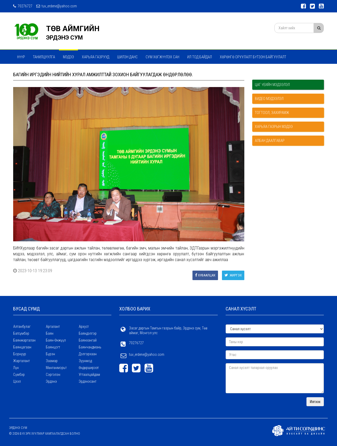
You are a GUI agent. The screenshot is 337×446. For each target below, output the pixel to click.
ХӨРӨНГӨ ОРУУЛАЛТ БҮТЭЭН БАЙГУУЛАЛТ (253, 57)
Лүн (16, 368)
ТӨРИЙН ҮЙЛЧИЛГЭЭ (84, 71)
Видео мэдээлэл (269, 99)
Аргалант (53, 326)
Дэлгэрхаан (88, 354)
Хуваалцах (205, 275)
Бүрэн (50, 354)
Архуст (84, 326)
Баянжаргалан (24, 340)
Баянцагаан (22, 347)
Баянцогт (53, 347)
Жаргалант (21, 361)
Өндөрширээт (89, 368)
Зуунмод (85, 361)
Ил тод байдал (199, 57)
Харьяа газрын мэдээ (274, 126)
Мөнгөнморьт (56, 368)
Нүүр (21, 57)
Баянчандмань (90, 347)
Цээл (17, 381)
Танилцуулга (44, 57)
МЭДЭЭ (68, 57)
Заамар (52, 361)
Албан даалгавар (270, 140)
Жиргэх (233, 275)
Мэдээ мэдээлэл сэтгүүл (39, 71)
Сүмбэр (19, 374)
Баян (49, 333)
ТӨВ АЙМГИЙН (73, 28)
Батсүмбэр (21, 333)
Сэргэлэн (53, 374)
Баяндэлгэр (88, 333)
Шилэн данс (127, 57)
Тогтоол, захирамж (272, 113)
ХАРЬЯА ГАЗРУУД (95, 57)
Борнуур (19, 354)
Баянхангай (88, 340)
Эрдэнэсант (87, 381)
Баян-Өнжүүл (56, 340)
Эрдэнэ (51, 381)
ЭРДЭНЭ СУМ (64, 37)
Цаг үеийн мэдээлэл (272, 85)
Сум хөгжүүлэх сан (162, 57)
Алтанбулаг (22, 326)
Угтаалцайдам (89, 374)
